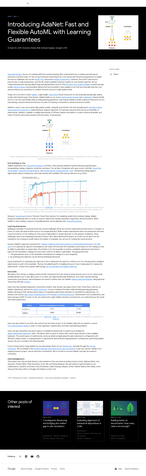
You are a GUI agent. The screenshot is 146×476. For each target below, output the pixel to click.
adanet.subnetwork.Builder (82, 279)
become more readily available (78, 85)
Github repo (67, 346)
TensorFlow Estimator (35, 166)
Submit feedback (131, 469)
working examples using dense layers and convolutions (54, 349)
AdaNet (34, 95)
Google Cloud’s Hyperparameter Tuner (58, 171)
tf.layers (27, 282)
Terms (62, 469)
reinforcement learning (70, 97)
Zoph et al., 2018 (50, 317)
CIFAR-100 (49, 207)
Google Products (42, 469)
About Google (26, 469)
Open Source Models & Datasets (56, 378)
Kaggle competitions (62, 79)
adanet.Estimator (40, 290)
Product (73, 378)
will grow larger (19, 87)
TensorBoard (20, 216)
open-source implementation (35, 295)
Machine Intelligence (36, 378)
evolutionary (87, 97)
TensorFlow (53, 95)
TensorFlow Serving (74, 221)
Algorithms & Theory (20, 378)
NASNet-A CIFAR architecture (62, 295)
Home (9, 16)
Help (118, 469)
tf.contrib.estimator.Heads (18, 326)
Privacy (54, 469)
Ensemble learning (15, 74)
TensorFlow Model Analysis (29, 171)
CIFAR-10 (56, 319)
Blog (15, 16)
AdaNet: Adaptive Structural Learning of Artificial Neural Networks (67, 244)
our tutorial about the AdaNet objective (61, 267)
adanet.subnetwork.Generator (19, 333)
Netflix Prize (39, 79)
